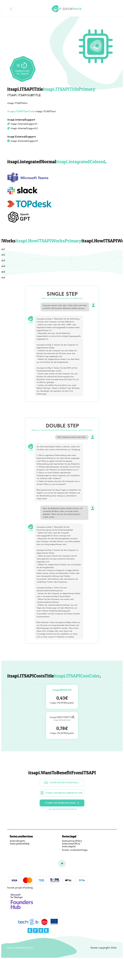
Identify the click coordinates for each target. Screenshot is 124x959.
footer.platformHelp (19, 843)
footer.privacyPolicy (72, 841)
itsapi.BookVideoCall (61, 782)
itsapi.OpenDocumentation (62, 792)
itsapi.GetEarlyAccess (62, 802)
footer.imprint (69, 846)
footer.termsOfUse (71, 843)
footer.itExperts (17, 841)
